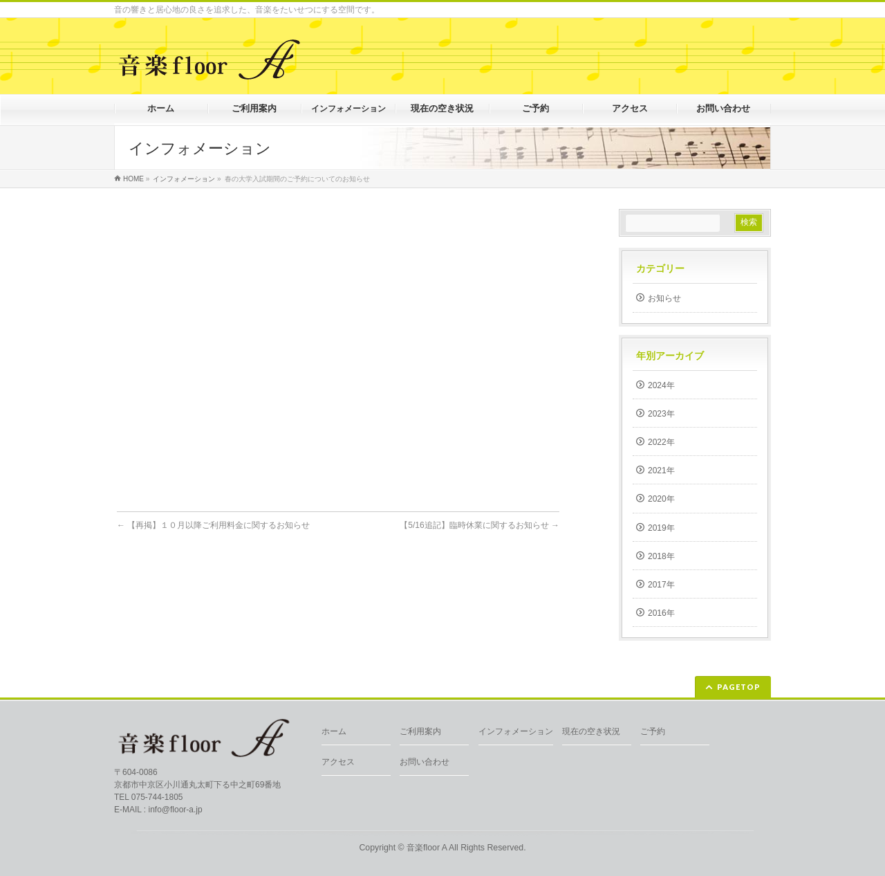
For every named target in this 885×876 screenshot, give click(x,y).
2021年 (661, 470)
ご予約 (652, 731)
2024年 (661, 385)
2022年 (661, 442)
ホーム (334, 731)
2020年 (661, 499)
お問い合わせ (424, 762)
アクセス (338, 762)
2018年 (661, 556)
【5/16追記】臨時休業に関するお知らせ (479, 525)
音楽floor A (427, 847)
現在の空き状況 (591, 731)
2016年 (661, 613)
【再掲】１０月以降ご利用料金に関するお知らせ (213, 525)
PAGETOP (739, 686)
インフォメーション (515, 731)
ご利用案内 (420, 731)
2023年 (661, 414)
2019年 (661, 528)
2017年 (661, 585)
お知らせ (664, 298)
